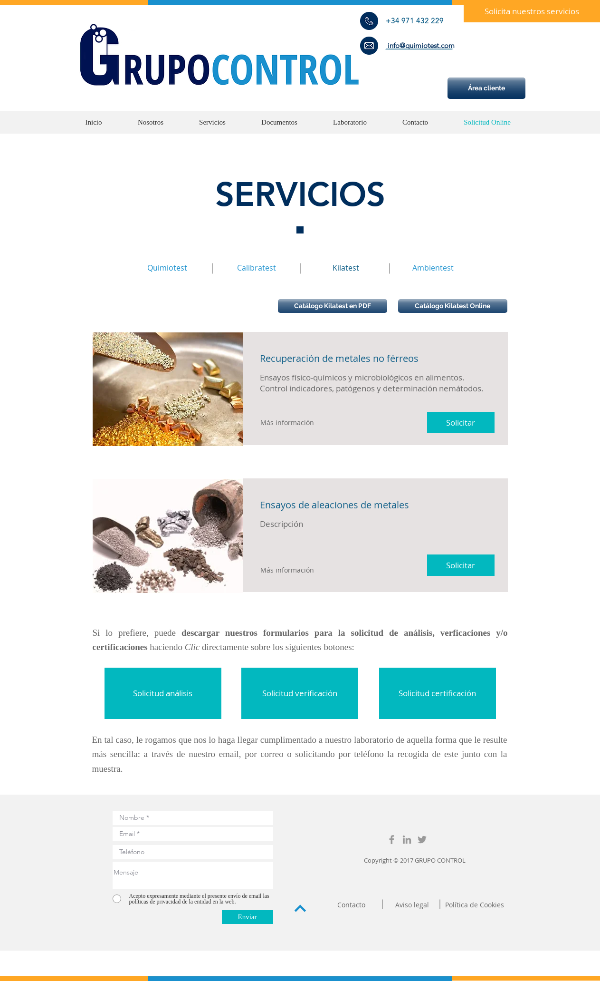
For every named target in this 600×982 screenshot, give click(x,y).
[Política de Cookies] (474, 905)
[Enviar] (247, 917)
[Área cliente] (486, 88)
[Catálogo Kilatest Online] (452, 306)
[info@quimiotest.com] (421, 45)
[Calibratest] (256, 268)
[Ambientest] (433, 268)
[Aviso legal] (412, 905)
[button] (532, 11)
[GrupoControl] (392, 840)
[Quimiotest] (167, 268)
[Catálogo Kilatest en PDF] (332, 306)
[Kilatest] (346, 268)
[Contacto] (351, 905)
